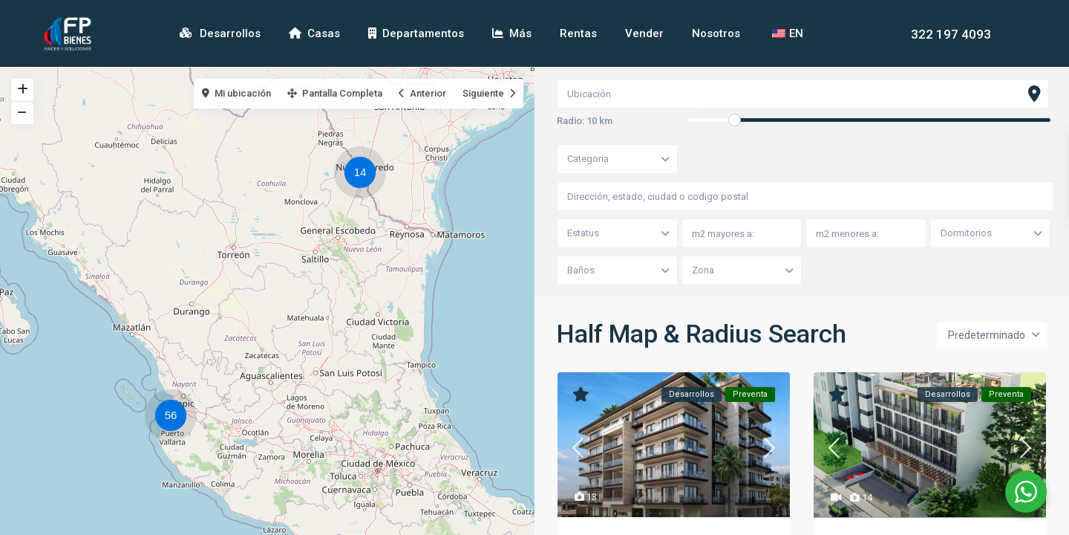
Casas (314, 33)
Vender (644, 33)
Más (512, 33)
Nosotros (716, 33)
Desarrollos (220, 33)
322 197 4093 (951, 33)
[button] (363, 174)
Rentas (578, 33)
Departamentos (416, 33)
